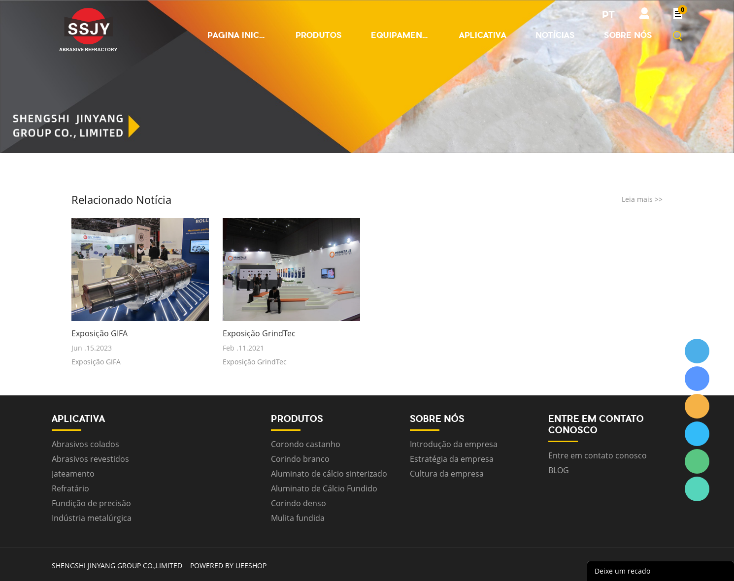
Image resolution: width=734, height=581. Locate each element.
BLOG (558, 470)
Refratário (70, 488)
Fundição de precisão (91, 503)
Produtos (319, 35)
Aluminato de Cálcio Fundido (324, 488)
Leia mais (642, 199)
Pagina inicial (237, 35)
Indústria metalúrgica (92, 518)
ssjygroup (697, 351)
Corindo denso (298, 503)
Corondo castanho (305, 444)
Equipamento (400, 35)
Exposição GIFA (99, 333)
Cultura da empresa (447, 473)
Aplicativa (482, 35)
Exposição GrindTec (259, 333)
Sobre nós (628, 35)
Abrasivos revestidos (90, 458)
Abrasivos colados (85, 444)
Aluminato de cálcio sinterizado (329, 473)
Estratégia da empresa (452, 458)
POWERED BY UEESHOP (228, 565)
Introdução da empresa (454, 444)
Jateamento (73, 473)
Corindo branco (300, 458)
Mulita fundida (298, 518)
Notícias (555, 35)
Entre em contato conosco (597, 455)
